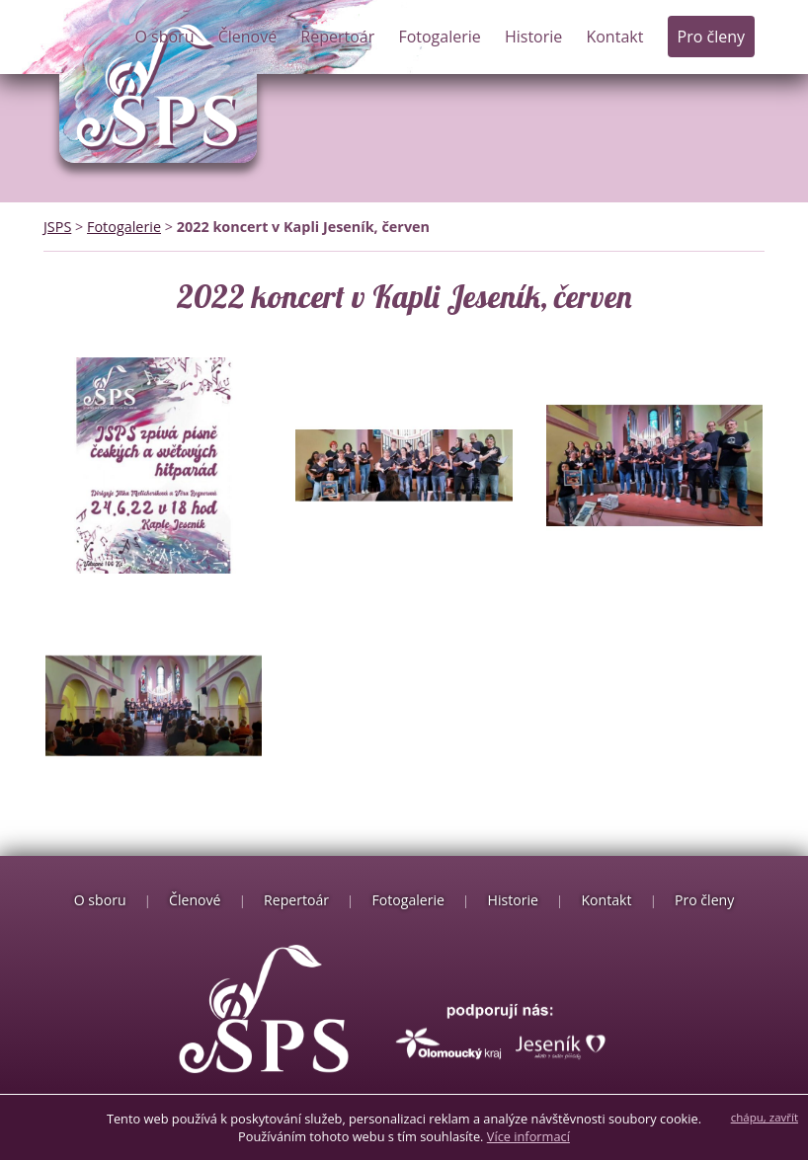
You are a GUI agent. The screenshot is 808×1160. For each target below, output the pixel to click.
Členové (248, 36)
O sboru (164, 36)
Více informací (528, 1136)
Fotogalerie (439, 36)
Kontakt (614, 36)
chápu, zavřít (764, 1117)
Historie (533, 36)
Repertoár (337, 36)
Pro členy (711, 36)
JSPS (57, 226)
